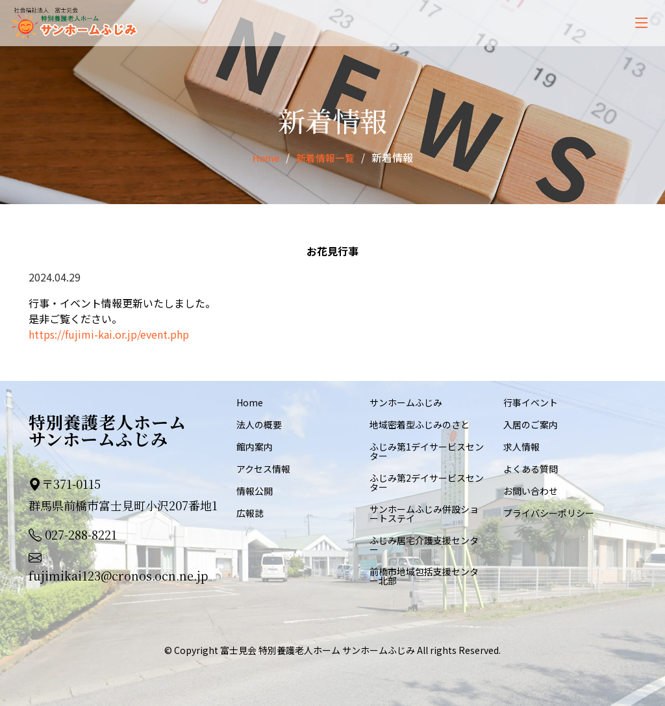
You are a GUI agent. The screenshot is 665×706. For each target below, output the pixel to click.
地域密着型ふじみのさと (420, 424)
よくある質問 (530, 468)
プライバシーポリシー (548, 512)
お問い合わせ (530, 490)
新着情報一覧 (326, 157)
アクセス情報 (263, 468)
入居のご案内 (530, 424)
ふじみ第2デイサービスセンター (427, 482)
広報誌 (250, 512)
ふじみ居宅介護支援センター (424, 545)
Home (264, 157)
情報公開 (254, 490)
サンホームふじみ (406, 402)
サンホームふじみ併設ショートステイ (424, 513)
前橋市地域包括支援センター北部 (424, 576)
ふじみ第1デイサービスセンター (427, 451)
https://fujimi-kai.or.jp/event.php (109, 334)
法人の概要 (259, 424)
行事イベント (530, 402)
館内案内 (254, 446)
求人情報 (521, 446)
